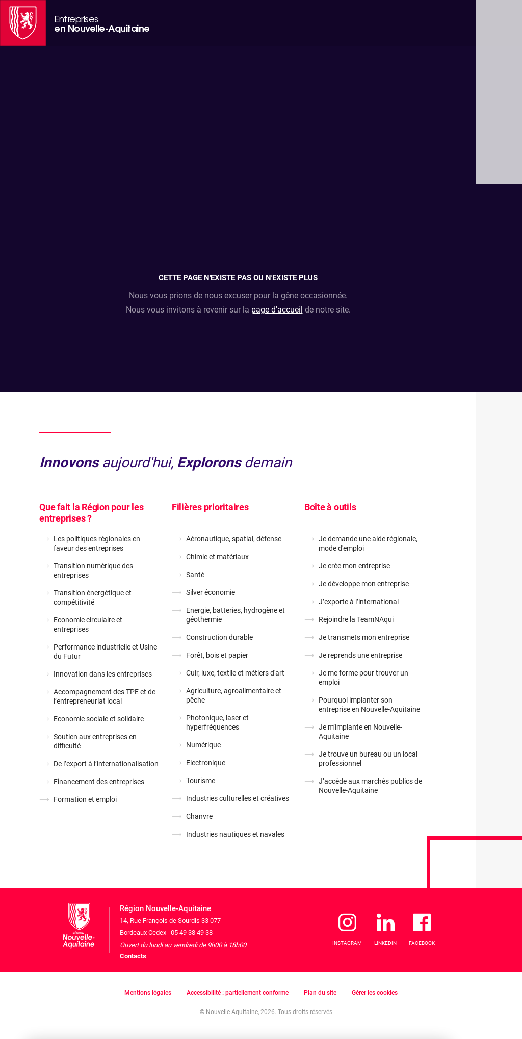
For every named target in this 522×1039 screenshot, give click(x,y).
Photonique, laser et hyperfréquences (217, 722)
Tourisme (200, 780)
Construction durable (219, 637)
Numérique (203, 745)
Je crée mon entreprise (354, 566)
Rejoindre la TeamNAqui (356, 619)
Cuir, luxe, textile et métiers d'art (235, 673)
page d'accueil (277, 310)
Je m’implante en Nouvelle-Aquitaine (360, 731)
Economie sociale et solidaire (99, 719)
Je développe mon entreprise (364, 584)
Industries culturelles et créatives (237, 798)
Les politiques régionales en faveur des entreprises (97, 543)
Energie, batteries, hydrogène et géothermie (235, 615)
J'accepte (416, 983)
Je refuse (355, 983)
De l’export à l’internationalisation (106, 764)
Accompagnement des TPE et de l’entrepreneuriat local (104, 696)
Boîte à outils (330, 507)
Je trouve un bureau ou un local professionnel (368, 758)
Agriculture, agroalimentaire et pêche (233, 695)
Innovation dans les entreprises (103, 674)
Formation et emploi (85, 799)
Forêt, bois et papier (217, 655)
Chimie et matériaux (217, 557)
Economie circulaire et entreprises (88, 624)
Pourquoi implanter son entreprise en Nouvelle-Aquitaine (369, 704)
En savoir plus (199, 996)
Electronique (205, 763)
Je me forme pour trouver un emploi (363, 677)
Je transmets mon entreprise (364, 637)
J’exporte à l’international (359, 602)
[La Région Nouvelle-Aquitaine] (23, 23)
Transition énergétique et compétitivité (93, 597)
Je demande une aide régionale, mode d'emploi (368, 543)
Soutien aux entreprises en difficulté (95, 741)
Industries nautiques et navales (235, 834)
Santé (195, 574)
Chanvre (199, 816)
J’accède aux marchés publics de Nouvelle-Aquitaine (370, 785)
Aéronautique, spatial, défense (233, 539)
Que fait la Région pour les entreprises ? (91, 513)
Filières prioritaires (210, 507)
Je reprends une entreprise (360, 655)
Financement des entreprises (99, 781)
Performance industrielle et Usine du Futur (105, 651)
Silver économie (210, 592)
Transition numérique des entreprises (93, 570)
